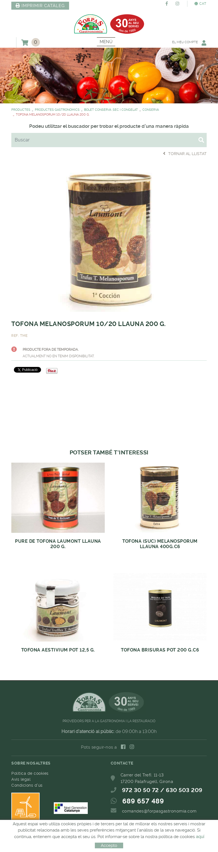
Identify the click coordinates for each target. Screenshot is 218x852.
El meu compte (189, 42)
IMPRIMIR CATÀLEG (40, 5)
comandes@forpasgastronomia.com (159, 811)
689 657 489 (143, 801)
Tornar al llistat (185, 153)
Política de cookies (30, 773)
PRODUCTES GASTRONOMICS (57, 110)
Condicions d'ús (27, 785)
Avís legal (21, 779)
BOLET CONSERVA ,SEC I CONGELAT (111, 110)
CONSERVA (150, 110)
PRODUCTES (20, 110)
